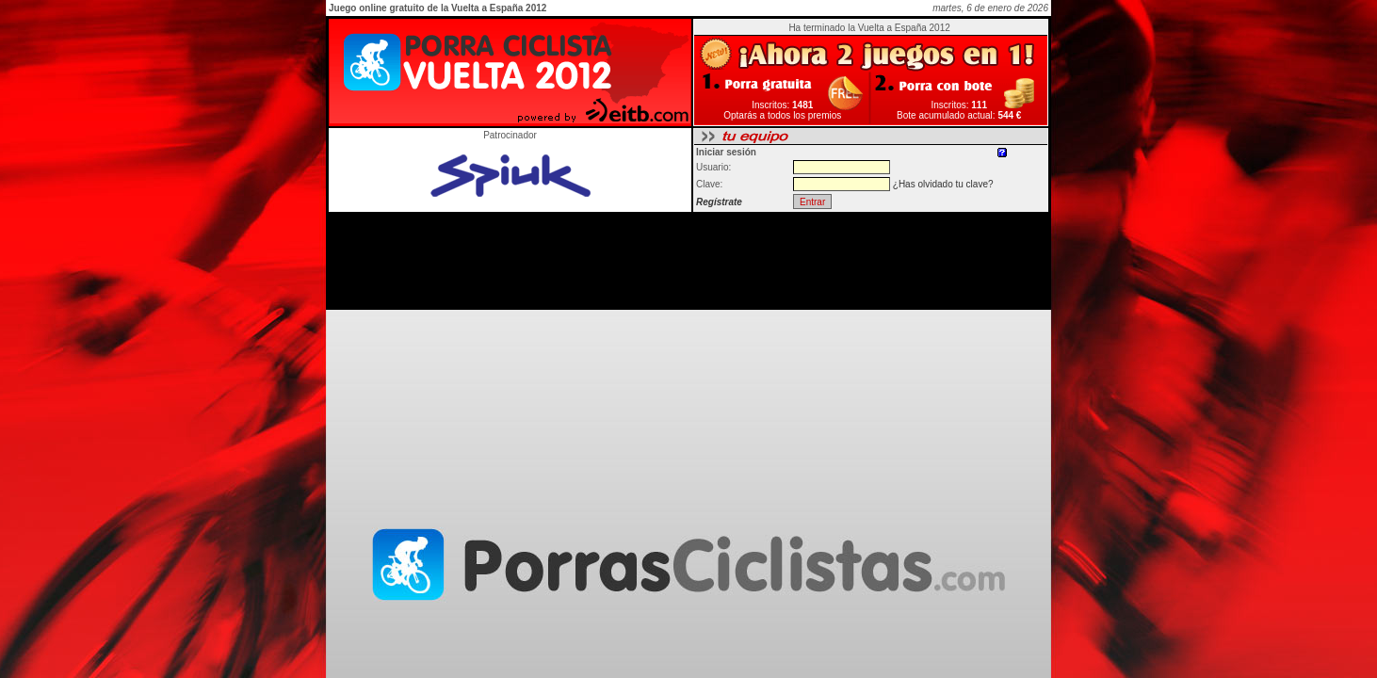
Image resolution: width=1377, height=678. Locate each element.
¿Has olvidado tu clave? (943, 184)
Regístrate (719, 202)
